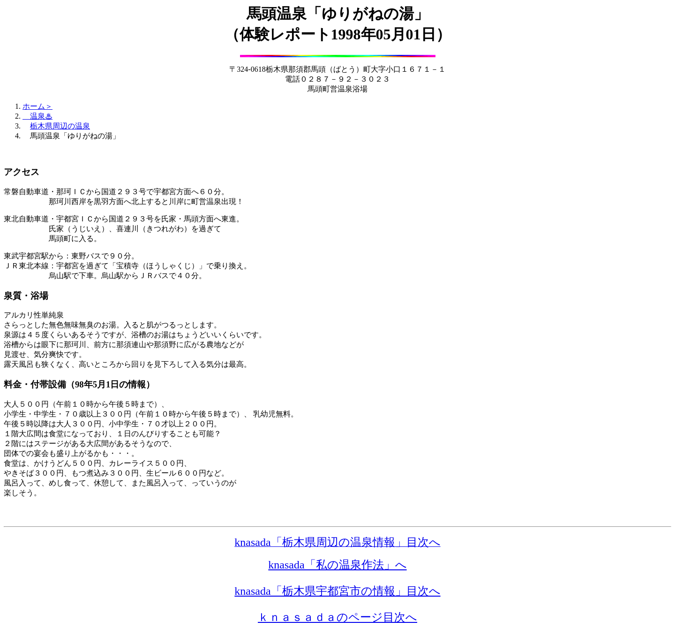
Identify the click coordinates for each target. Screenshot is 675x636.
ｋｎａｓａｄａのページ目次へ (337, 617)
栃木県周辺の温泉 (60, 126)
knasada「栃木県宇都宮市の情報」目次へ (337, 591)
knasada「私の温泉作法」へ (337, 565)
